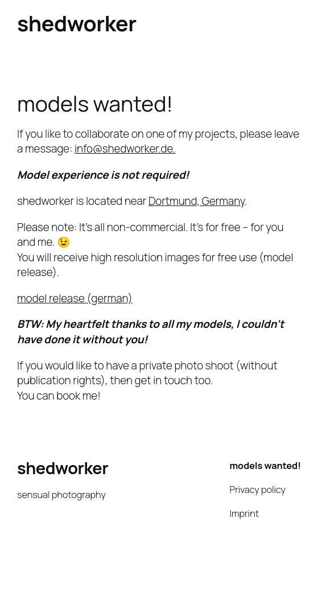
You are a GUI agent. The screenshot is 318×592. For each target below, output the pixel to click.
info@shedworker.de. (125, 148)
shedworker (77, 23)
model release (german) (75, 298)
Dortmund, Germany (196, 201)
